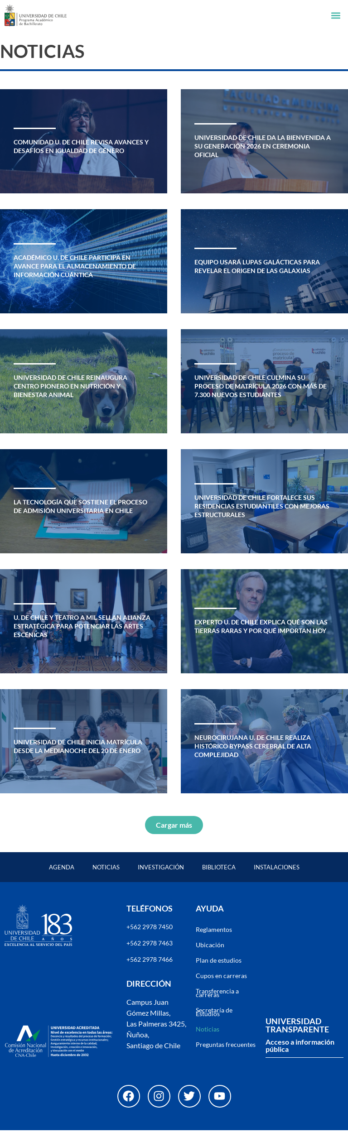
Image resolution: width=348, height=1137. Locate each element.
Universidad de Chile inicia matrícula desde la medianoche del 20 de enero (78, 753)
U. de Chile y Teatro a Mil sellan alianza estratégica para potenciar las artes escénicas (82, 633)
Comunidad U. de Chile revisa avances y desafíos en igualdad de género (81, 153)
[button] (336, 15)
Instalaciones (277, 874)
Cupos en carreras (221, 982)
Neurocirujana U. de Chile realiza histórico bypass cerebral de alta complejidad (252, 753)
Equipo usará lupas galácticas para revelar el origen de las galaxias (257, 273)
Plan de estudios (219, 967)
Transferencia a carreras (217, 999)
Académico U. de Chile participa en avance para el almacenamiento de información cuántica (75, 273)
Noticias (106, 874)
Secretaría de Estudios (214, 1018)
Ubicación (210, 951)
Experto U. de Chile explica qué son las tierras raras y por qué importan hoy (261, 633)
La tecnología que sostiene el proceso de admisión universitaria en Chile (80, 513)
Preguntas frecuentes (226, 1051)
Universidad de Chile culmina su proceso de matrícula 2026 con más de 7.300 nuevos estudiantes (260, 393)
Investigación (161, 874)
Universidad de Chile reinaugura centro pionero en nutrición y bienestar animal (70, 393)
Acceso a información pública (300, 1052)
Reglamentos (214, 936)
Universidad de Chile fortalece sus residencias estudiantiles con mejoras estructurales (261, 513)
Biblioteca (219, 874)
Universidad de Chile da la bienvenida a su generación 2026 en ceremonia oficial (262, 153)
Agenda (61, 874)
